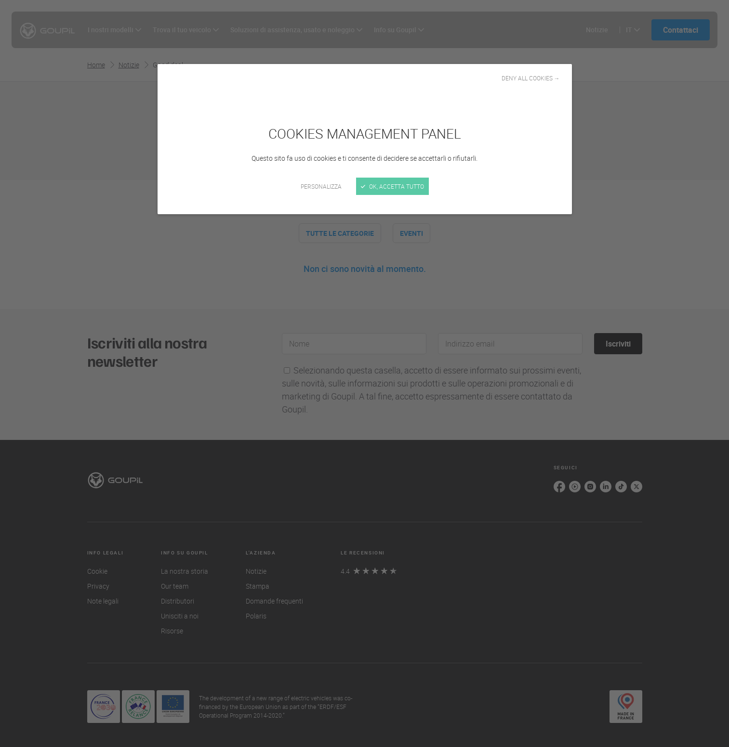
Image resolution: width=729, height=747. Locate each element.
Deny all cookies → (531, 78)
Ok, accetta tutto (392, 186)
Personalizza (321, 186)
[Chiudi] (364, 373)
